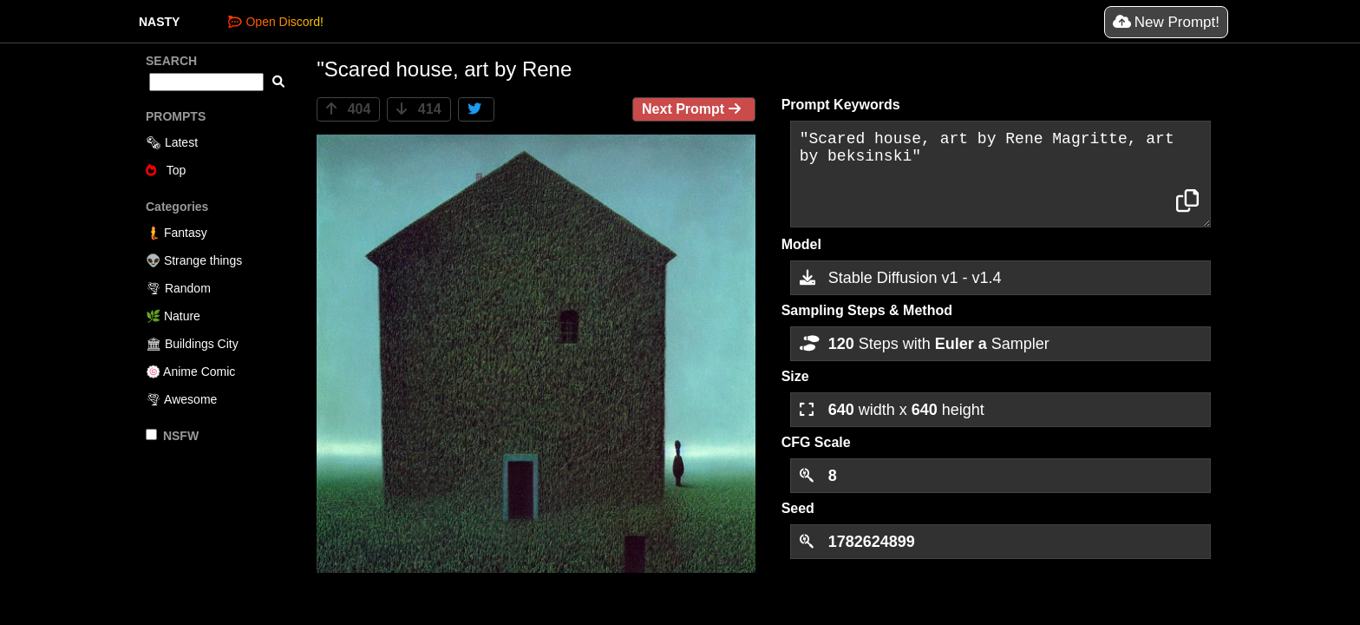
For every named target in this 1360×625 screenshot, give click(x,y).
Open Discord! (275, 22)
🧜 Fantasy (176, 233)
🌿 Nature (173, 316)
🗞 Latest (172, 142)
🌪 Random (178, 288)
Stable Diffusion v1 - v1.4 (901, 277)
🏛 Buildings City (192, 344)
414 (418, 109)
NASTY (159, 22)
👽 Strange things (194, 260)
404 (348, 109)
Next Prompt (694, 109)
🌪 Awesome (181, 399)
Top (166, 170)
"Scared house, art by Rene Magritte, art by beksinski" (1000, 174)
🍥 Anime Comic (190, 371)
